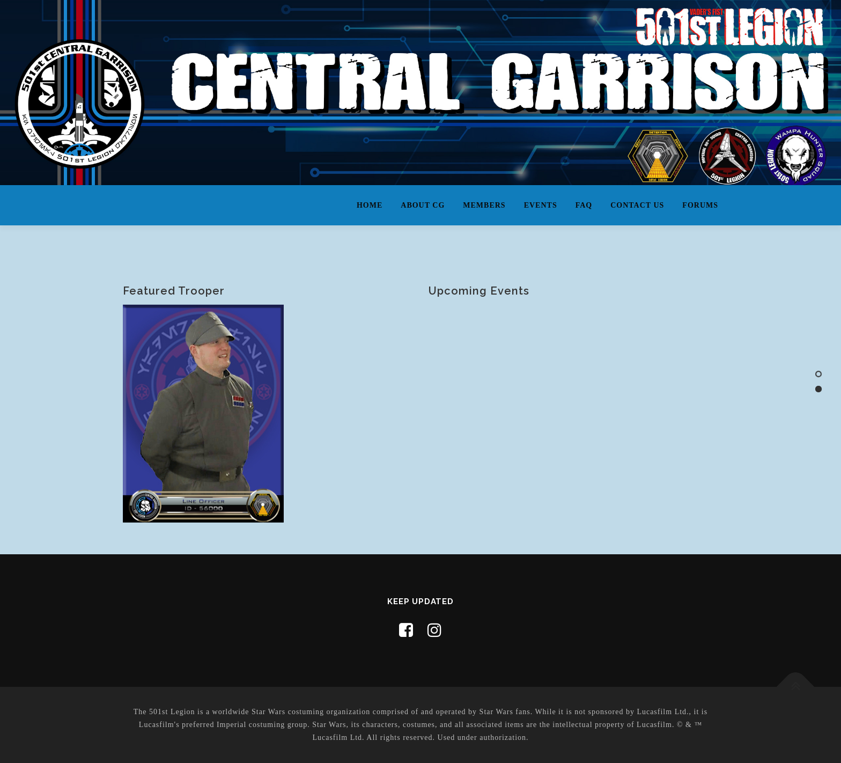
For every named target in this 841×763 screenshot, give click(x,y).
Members (484, 205)
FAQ (584, 205)
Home (369, 205)
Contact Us (637, 205)
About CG (423, 205)
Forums (700, 205)
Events (540, 205)
